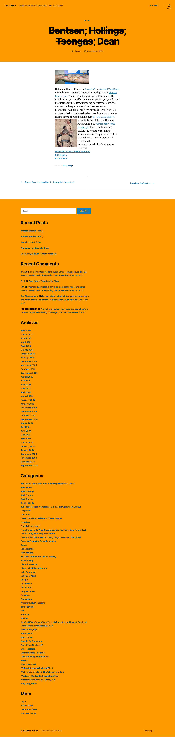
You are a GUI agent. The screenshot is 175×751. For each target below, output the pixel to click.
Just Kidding (28, 574)
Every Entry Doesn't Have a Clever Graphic (44, 532)
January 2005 (28, 417)
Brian (23, 275)
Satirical (25, 628)
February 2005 (29, 413)
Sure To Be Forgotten (32, 655)
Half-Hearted (28, 562)
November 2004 (30, 425)
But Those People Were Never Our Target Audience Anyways (55, 520)
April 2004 (26, 452)
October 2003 (28, 475)
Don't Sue (26, 528)
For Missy (26, 536)
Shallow (25, 632)
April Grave (27, 501)
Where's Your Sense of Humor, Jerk (40, 693)
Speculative (27, 651)
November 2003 (30, 471)
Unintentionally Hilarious (34, 666)
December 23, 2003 (95, 52)
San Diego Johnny (31, 306)
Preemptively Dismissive (34, 616)
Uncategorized (29, 662)
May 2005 (26, 402)
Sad (23, 624)
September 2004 (30, 433)
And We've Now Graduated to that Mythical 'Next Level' (51, 497)
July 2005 (26, 394)
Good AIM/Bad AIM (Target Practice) (41, 257)
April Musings (28, 505)
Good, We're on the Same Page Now (40, 555)
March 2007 (27, 348)
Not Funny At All (29, 589)
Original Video (29, 605)
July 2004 (26, 441)
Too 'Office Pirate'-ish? (33, 659)
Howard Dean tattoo (66, 96)
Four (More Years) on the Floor (47, 288)
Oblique (25, 593)
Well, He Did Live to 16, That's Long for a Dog (45, 686)
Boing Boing (68, 166)
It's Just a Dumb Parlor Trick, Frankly (41, 570)
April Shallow (28, 513)
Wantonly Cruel (29, 678)
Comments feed (30, 723)
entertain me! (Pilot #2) (33, 234)
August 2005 (28, 390)
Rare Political (28, 620)
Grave (87, 21)
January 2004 (28, 464)
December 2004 (30, 421)
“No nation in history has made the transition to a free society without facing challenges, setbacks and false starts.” (55, 323)
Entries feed (27, 719)
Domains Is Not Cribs (32, 245)
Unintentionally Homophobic (36, 670)
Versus (25, 674)
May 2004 (26, 448)
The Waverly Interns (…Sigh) (37, 251)
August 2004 (28, 437)
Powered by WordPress (52, 745)
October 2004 (28, 429)
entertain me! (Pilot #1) (33, 239)
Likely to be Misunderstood (36, 582)
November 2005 (30, 379)
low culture (11, 5)
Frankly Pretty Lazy (31, 540)
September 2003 (30, 479)
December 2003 (30, 467)
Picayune (26, 609)
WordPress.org (29, 727)
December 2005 (30, 375)
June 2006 (27, 352)
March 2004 (27, 456)
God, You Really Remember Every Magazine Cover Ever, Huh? (55, 551)
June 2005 (27, 398)
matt (79, 52)
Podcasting (27, 613)
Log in (24, 715)
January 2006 (28, 371)
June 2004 (27, 444)
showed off (90, 89)
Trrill (23, 288)
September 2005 (30, 387)
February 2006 (29, 367)
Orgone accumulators (105, 117)
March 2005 (27, 410)
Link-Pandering (29, 586)
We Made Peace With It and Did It (39, 682)
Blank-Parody (28, 516)
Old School (27, 601)
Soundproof (27, 647)
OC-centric (27, 597)
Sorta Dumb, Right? (31, 643)
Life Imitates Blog (30, 578)
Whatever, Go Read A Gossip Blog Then (43, 689)
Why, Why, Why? (30, 697)
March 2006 (27, 363)
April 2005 (26, 406)
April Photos (27, 509)
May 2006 (26, 356)
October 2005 (28, 383)
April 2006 (26, 359)
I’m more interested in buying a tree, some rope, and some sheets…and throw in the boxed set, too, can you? (55, 279)
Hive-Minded (28, 566)
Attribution (154, 5)
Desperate (26, 524)
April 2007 (26, 344)
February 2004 (29, 460)
